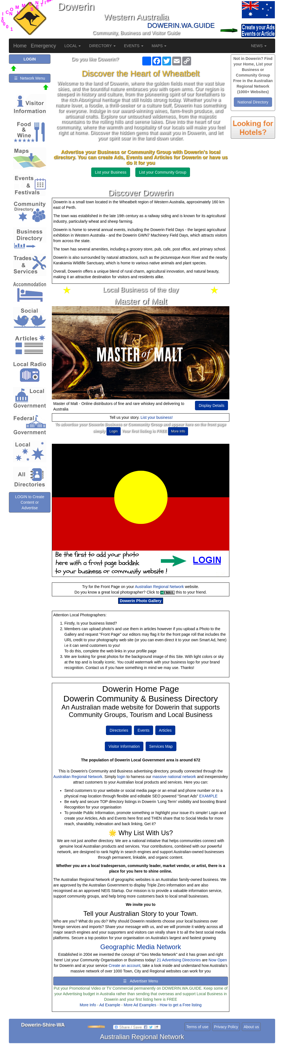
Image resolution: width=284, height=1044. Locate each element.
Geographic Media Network (140, 947)
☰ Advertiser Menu (140, 981)
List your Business (110, 172)
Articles (165, 730)
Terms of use (197, 1027)
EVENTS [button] (133, 46)
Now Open (218, 960)
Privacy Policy (226, 1027)
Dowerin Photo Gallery (140, 601)
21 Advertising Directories (179, 960)
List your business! (157, 417)
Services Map (161, 746)
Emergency (43, 46)
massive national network (174, 776)
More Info (88, 1005)
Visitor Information (124, 746)
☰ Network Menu (29, 78)
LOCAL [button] (72, 46)
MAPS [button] (159, 46)
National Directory (252, 102)
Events (143, 730)
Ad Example (109, 1005)
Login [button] (114, 431)
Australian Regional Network (159, 586)
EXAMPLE (208, 796)
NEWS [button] (259, 46)
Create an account (124, 965)
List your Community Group (162, 172)
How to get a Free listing (181, 1005)
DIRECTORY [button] (102, 46)
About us (251, 1027)
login (121, 776)
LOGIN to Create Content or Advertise (29, 502)
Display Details (211, 405)
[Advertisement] (253, 233)
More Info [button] (178, 431)
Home (20, 46)
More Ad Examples (140, 1005)
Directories (119, 730)
